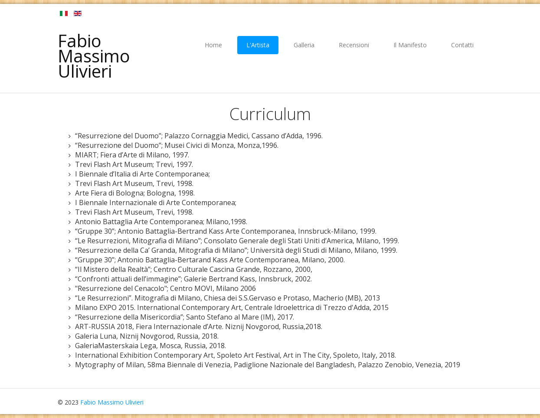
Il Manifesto (410, 45)
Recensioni (354, 45)
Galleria (304, 45)
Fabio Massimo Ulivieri (94, 56)
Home (213, 45)
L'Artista (257, 45)
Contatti (462, 45)
